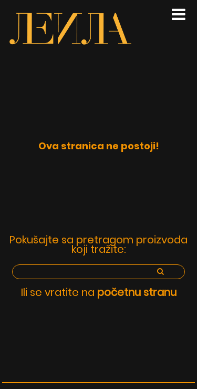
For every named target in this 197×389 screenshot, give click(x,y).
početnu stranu (137, 292)
